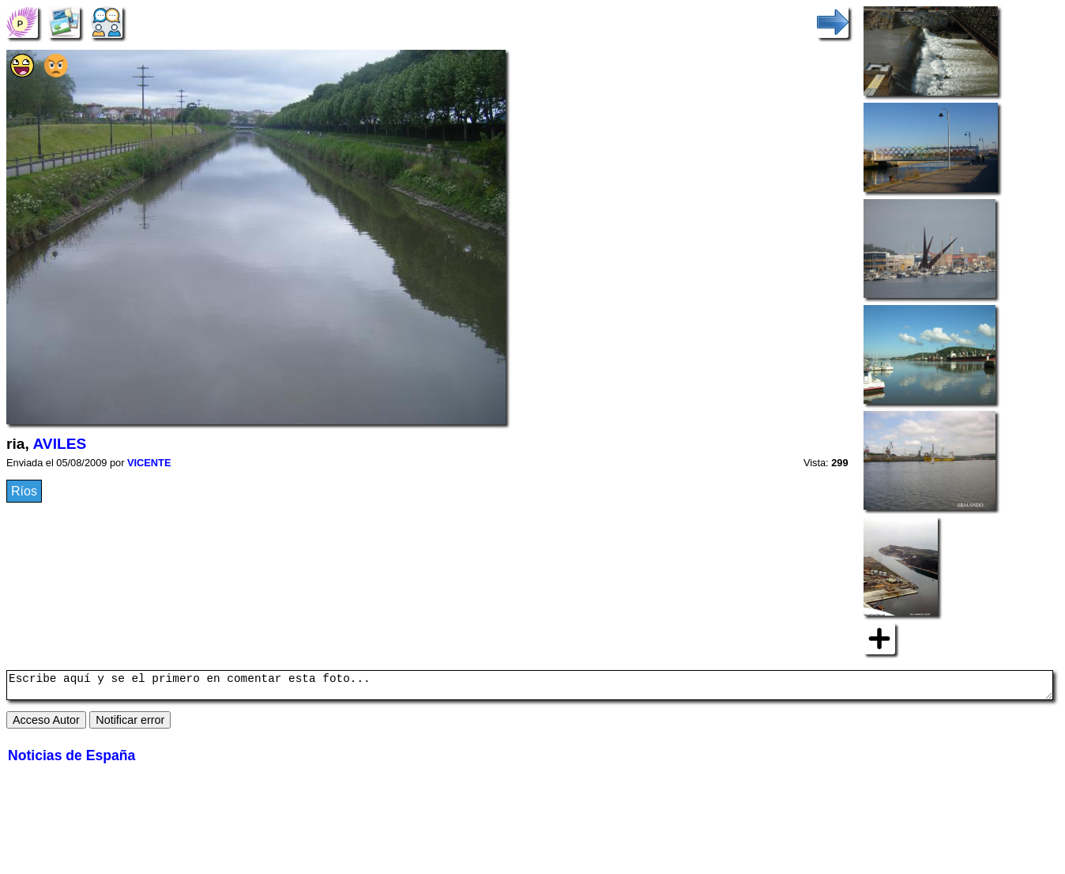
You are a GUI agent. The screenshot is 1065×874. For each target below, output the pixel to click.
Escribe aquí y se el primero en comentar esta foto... (529, 687)
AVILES (59, 443)
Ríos (24, 491)
